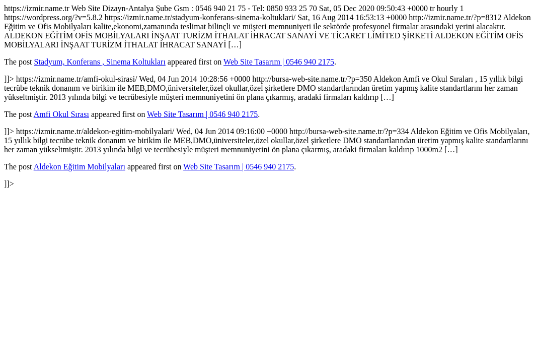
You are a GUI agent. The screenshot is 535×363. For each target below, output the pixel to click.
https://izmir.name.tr (267, 96)
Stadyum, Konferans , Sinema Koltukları (100, 61)
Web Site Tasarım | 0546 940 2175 (278, 61)
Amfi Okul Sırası (61, 114)
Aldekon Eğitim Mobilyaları (79, 166)
